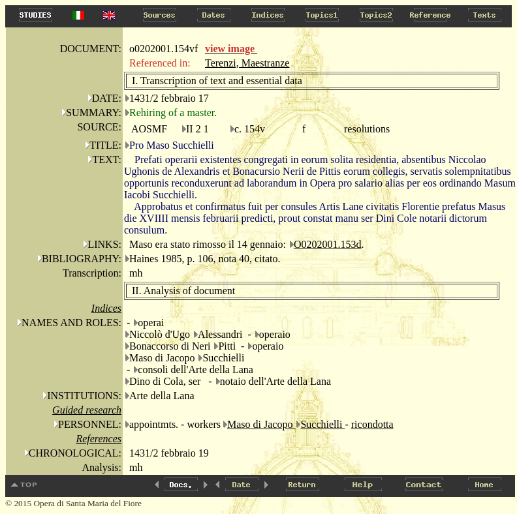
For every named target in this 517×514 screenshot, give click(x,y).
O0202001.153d (328, 244)
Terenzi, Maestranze (247, 62)
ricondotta (372, 424)
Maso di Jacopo (261, 424)
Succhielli (322, 424)
